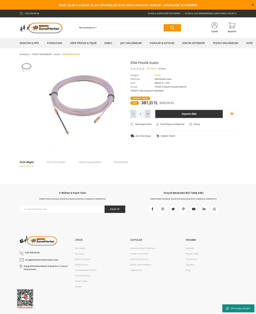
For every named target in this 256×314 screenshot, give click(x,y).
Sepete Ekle (189, 114)
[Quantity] (140, 114)
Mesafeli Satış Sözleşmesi (142, 248)
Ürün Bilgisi (27, 162)
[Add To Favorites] (232, 114)
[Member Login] (214, 27)
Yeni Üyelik (80, 248)
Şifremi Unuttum (83, 259)
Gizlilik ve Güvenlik (139, 254)
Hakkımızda (136, 270)
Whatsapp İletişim (238, 308)
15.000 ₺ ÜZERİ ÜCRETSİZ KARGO (164, 13)
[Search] (128, 27)
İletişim (78, 286)
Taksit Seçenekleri (89, 162)
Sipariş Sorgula (82, 275)
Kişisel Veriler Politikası (140, 264)
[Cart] (232, 27)
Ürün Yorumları (56, 162)
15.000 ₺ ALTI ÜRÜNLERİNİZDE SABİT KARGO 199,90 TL (210, 13)
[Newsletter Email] (73, 209)
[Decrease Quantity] (133, 114)
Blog (188, 270)
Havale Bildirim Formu (86, 270)
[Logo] (41, 27)
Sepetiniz (190, 264)
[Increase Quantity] (147, 114)
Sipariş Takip (192, 254)
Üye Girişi (79, 254)
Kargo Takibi (81, 281)
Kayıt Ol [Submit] (114, 209)
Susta (157, 75)
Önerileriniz (121, 162)
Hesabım (190, 248)
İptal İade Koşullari (139, 259)
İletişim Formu (81, 264)
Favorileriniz (191, 259)
